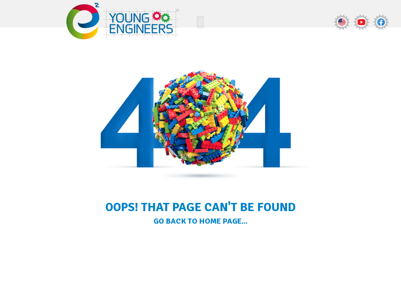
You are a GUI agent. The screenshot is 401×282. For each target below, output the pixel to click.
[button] (200, 22)
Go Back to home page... (200, 221)
